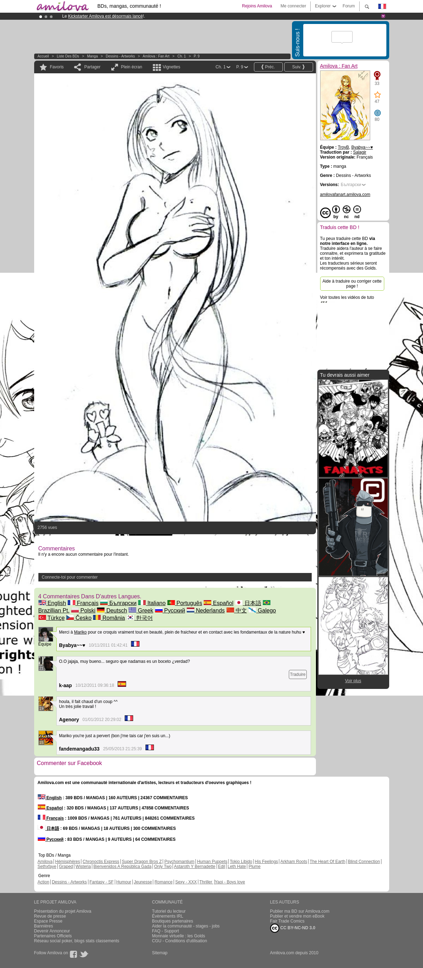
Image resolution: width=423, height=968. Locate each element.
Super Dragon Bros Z (142, 861)
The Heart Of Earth (327, 861)
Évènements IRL (167, 916)
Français (83, 603)
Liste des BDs (68, 56)
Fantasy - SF (101, 882)
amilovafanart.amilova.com (345, 194)
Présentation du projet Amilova (63, 911)
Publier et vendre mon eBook (297, 916)
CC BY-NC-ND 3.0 (293, 928)
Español (218, 603)
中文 (236, 611)
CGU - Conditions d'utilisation (179, 940)
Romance (164, 882)
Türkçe (51, 618)
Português (184, 603)
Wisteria (83, 866)
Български (118, 603)
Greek (141, 611)
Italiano (152, 603)
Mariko (80, 632)
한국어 (139, 618)
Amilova (45, 861)
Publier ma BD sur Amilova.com (300, 911)
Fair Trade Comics (287, 921)
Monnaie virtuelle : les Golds (178, 935)
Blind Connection (364, 861)
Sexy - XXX (186, 882)
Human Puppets (212, 861)
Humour (123, 882)
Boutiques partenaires (172, 921)
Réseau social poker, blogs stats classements (76, 940)
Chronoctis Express (101, 861)
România (109, 618)
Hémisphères (67, 861)
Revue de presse (50, 916)
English (52, 603)
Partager (92, 66)
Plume (255, 866)
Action (43, 882)
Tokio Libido (241, 861)
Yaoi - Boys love (230, 882)
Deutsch (112, 611)
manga (92, 56)
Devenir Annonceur (52, 931)
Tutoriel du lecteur (169, 911)
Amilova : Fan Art (156, 56)
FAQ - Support (165, 931)
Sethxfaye (47, 866)
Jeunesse (143, 882)
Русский (170, 611)
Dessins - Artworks (120, 56)
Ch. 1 (182, 56)
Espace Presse (48, 921)
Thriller (206, 882)
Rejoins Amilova (257, 6)
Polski (83, 611)
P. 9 (197, 56)
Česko (79, 618)
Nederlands (206, 611)
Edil (221, 866)
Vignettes (171, 66)
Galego (262, 611)
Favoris (57, 66)
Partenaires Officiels (53, 935)
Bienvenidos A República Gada (122, 866)
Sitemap (160, 952)
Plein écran (131, 66)
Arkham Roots (293, 861)
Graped (66, 866)
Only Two (163, 866)
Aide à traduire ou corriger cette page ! (351, 284)
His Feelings (266, 861)
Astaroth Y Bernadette (195, 866)
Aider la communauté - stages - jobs (186, 926)
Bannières (43, 926)
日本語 (248, 603)
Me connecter (293, 6)
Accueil (43, 56)
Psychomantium (179, 861)
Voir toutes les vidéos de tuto (347, 297)
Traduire (297, 674)
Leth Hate (237, 866)
